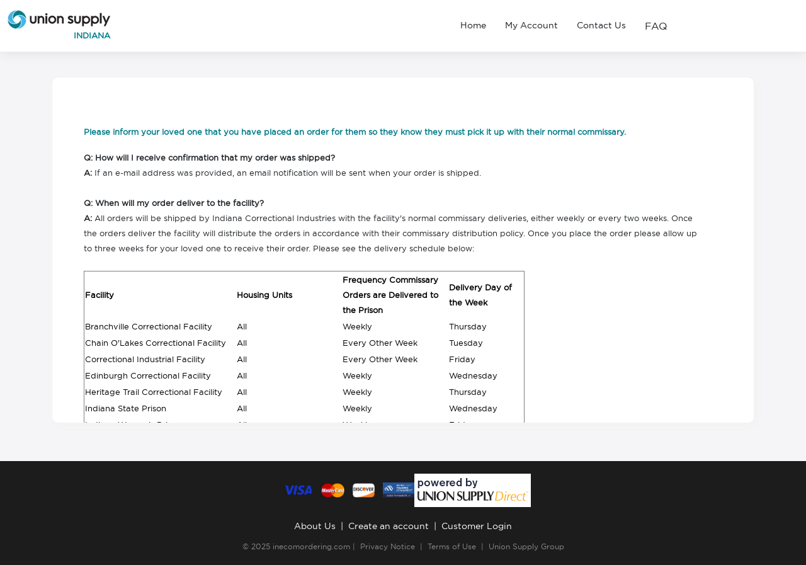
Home (473, 25)
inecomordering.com (311, 546)
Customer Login (476, 526)
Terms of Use (452, 546)
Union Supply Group (526, 546)
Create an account (388, 526)
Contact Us (601, 25)
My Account (531, 25)
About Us (315, 526)
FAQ (656, 25)
